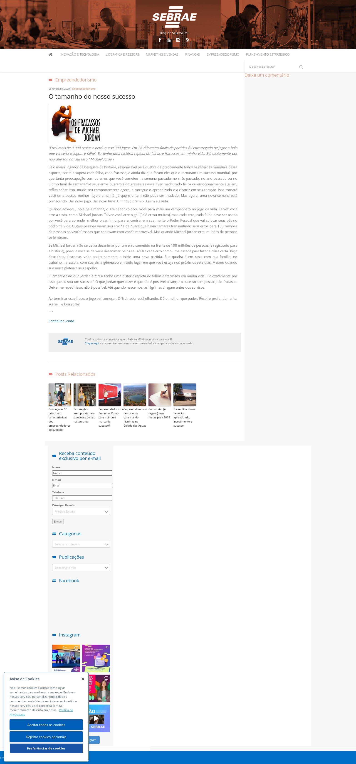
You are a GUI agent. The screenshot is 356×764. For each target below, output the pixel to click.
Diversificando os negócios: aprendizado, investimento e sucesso (184, 417)
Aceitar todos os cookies (46, 724)
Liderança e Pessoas (122, 54)
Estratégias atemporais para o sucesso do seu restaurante (84, 415)
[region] (46, 717)
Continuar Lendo (61, 321)
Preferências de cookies (46, 748)
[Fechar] (83, 679)
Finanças (192, 54)
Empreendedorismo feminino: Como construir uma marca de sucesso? (110, 417)
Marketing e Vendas (162, 54)
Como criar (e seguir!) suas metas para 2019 (159, 413)
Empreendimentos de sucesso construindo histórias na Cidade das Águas (135, 417)
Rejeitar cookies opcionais (46, 737)
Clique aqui (92, 343)
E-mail (56, 480)
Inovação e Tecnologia (79, 54)
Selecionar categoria (67, 544)
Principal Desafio (63, 505)
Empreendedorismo (223, 54)
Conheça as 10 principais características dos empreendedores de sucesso (60, 419)
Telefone (58, 492)
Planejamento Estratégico (268, 54)
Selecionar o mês (65, 568)
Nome (56, 467)
